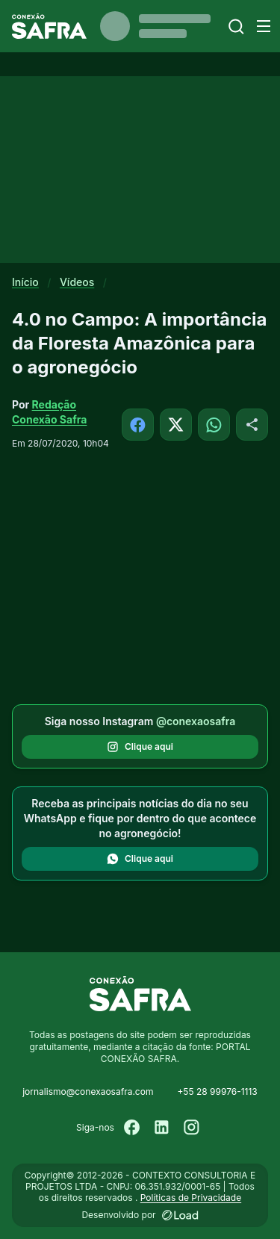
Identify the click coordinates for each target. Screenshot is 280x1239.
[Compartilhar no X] (176, 425)
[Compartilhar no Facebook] (138, 425)
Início (25, 282)
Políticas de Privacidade (190, 1197)
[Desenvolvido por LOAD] (180, 1215)
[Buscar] (236, 26)
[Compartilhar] (252, 425)
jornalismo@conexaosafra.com (87, 1091)
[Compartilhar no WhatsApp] (214, 425)
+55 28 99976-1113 (217, 1091)
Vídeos (77, 282)
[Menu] (264, 26)
